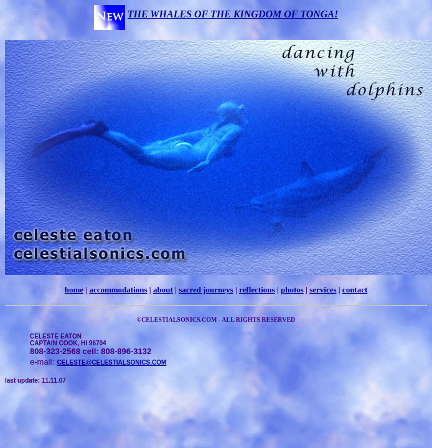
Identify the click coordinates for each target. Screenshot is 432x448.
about (163, 289)
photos (292, 289)
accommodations (118, 289)
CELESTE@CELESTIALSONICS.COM (111, 362)
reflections (257, 289)
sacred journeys (206, 289)
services (322, 289)
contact (354, 289)
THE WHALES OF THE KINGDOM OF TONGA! (233, 14)
